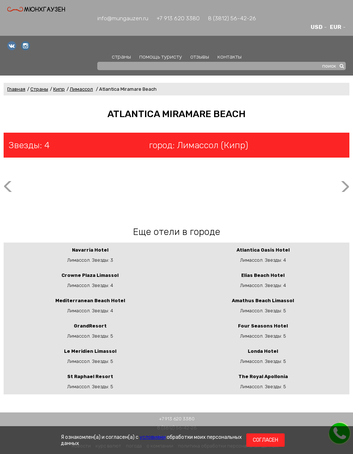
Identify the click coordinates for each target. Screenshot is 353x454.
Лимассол (81, 89)
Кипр (59, 89)
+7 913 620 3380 (178, 18)
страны (121, 56)
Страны (39, 89)
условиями (153, 437)
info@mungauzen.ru (122, 18)
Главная (16, 89)
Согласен (265, 440)
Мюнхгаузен (36, 9)
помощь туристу (160, 56)
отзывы (199, 56)
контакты (229, 56)
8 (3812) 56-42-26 (232, 18)
